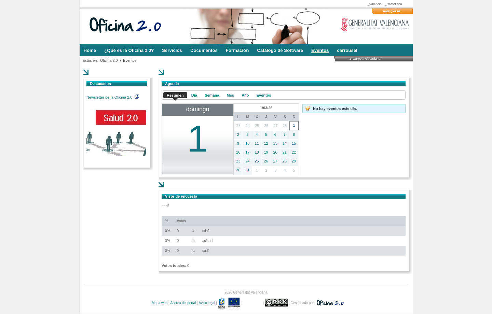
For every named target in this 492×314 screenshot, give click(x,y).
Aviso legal (207, 303)
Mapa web (159, 303)
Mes (230, 95)
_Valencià (375, 4)
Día (194, 95)
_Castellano (393, 4)
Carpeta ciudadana (366, 58)
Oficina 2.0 (109, 60)
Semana (212, 95)
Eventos (129, 60)
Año (245, 95)
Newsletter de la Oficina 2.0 (112, 97)
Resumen (175, 95)
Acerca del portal (183, 303)
